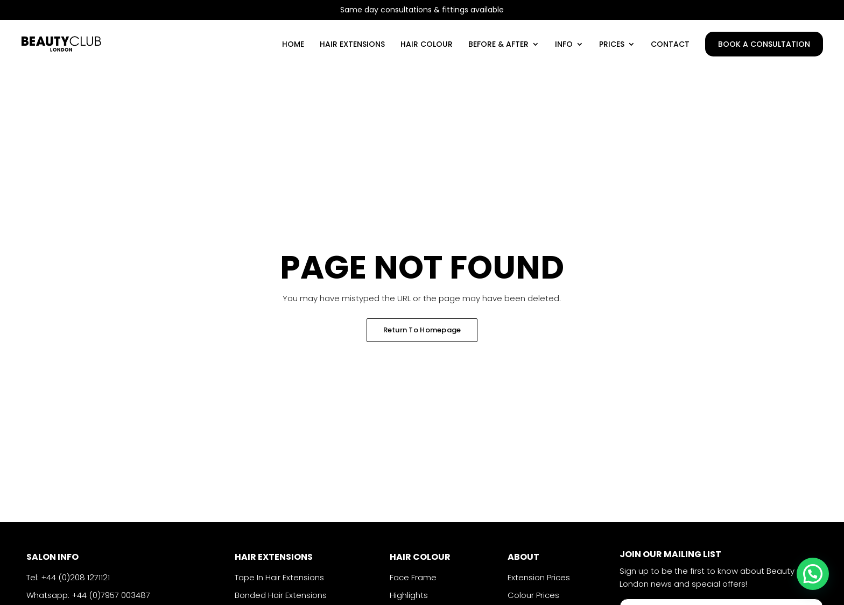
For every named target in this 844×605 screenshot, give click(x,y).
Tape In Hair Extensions (279, 577)
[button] (813, 574)
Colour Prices (533, 595)
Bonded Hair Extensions (281, 595)
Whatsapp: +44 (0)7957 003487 (88, 595)
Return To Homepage (422, 330)
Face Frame (413, 577)
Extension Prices (539, 577)
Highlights (409, 595)
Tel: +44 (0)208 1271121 (68, 577)
